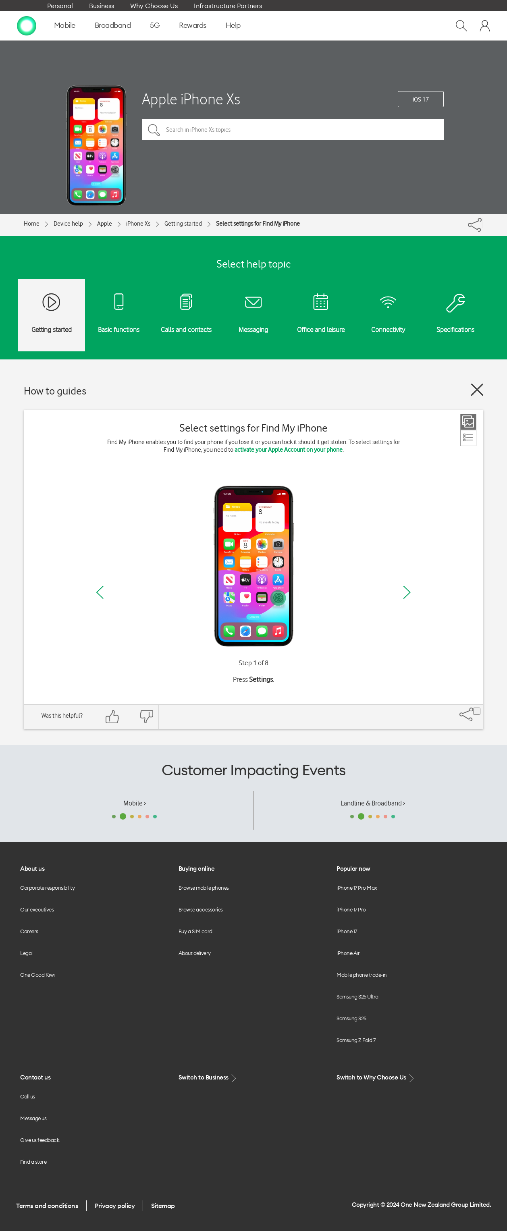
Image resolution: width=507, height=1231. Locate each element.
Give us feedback (39, 1140)
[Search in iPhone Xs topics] (293, 129)
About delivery (195, 953)
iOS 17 (421, 99)
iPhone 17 (347, 931)
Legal (26, 953)
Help (233, 25)
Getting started (183, 223)
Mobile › (134, 803)
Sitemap (163, 1206)
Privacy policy (115, 1206)
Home (31, 223)
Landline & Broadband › (373, 803)
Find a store (33, 1161)
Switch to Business (208, 1077)
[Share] (482, 223)
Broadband (113, 25)
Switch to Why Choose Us (376, 1077)
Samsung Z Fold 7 (356, 1040)
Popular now (353, 868)
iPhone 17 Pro (351, 909)
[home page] (26, 25)
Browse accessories (201, 909)
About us (32, 868)
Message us (33, 1118)
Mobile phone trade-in (362, 975)
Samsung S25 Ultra (357, 996)
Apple (104, 223)
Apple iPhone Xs (191, 99)
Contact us (35, 1077)
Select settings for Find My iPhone (258, 223)
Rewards (192, 25)
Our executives (37, 909)
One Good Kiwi (37, 975)
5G (155, 25)
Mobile (64, 25)
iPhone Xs (138, 223)
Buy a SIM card (195, 931)
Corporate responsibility (47, 887)
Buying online (197, 868)
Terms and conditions (47, 1206)
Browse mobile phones (204, 887)
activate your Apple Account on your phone (289, 449)
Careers (29, 931)
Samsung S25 (351, 1018)
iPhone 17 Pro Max (357, 887)
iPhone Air (348, 953)
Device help (68, 223)
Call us (27, 1096)
